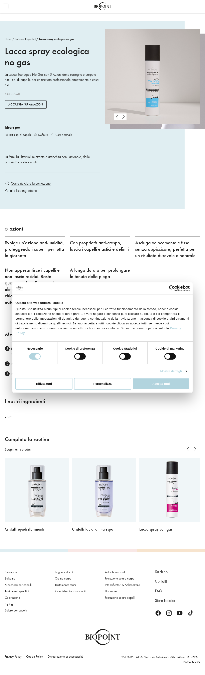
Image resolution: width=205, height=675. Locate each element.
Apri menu (5, 6)
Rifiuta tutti (44, 383)
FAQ (158, 591)
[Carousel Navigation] (120, 116)
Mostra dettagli (171, 371)
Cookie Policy (34, 656)
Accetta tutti (161, 383)
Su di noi (161, 571)
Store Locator (165, 600)
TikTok (190, 613)
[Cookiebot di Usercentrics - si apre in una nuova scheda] (172, 288)
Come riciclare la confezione (31, 183)
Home (8, 39)
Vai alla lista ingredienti (21, 190)
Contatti (161, 581)
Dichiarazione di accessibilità (65, 656)
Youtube (180, 613)
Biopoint (102, 6)
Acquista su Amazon (25, 104)
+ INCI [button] (8, 417)
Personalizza (102, 383)
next (123, 116)
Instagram (169, 613)
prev (117, 116)
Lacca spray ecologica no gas (56, 39)
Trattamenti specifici (25, 39)
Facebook (158, 613)
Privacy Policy (13, 656)
